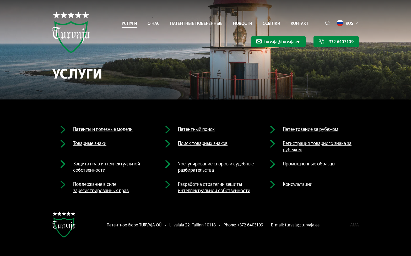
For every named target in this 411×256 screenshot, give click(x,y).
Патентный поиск (196, 128)
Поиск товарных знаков (203, 143)
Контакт (300, 23)
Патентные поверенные (196, 23)
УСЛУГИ (129, 23)
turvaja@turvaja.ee (302, 224)
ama (354, 224)
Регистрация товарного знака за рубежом (317, 146)
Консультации (297, 183)
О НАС (154, 23)
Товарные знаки (89, 143)
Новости (242, 23)
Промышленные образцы (309, 163)
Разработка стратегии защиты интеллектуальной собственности (214, 186)
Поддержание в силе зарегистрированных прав (101, 186)
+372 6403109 (250, 224)
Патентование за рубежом (310, 128)
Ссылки (271, 23)
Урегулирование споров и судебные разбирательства (216, 166)
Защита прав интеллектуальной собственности (106, 166)
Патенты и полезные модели (103, 128)
